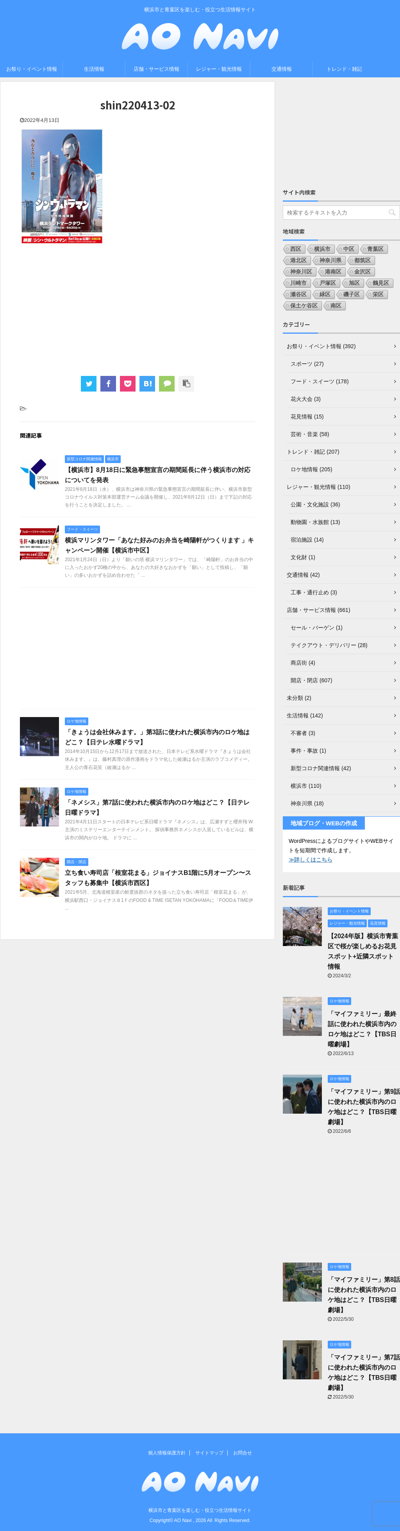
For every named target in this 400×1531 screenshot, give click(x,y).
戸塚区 (328, 283)
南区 (335, 305)
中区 (348, 249)
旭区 (354, 283)
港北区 (298, 260)
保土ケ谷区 (304, 305)
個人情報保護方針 (167, 1453)
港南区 (333, 271)
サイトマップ (209, 1453)
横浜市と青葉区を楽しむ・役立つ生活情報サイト (200, 1510)
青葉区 (375, 249)
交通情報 (281, 69)
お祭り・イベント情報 (31, 69)
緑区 (325, 294)
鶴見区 (381, 283)
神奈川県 (330, 260)
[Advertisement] (137, 309)
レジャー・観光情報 (219, 69)
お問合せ (242, 1453)
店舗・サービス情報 (156, 69)
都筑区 (362, 260)
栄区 (378, 294)
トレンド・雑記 (344, 69)
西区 (295, 249)
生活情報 (94, 69)
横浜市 (322, 249)
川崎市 (298, 283)
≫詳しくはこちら (310, 860)
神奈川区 (301, 271)
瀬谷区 (298, 294)
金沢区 (362, 271)
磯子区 (351, 294)
